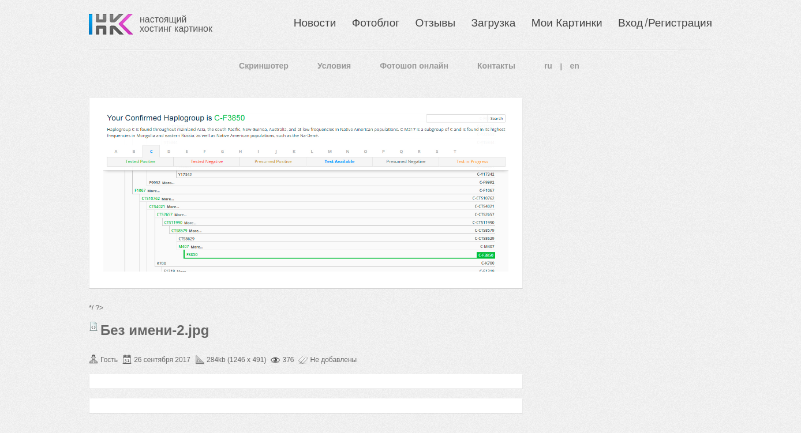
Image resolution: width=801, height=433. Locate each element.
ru (548, 65)
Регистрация (680, 23)
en (574, 65)
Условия (334, 65)
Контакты (496, 65)
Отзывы (436, 23)
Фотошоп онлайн (414, 65)
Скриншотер (264, 65)
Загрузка (493, 23)
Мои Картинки (566, 23)
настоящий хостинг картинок (176, 23)
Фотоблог (375, 23)
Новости (315, 23)
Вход (630, 23)
